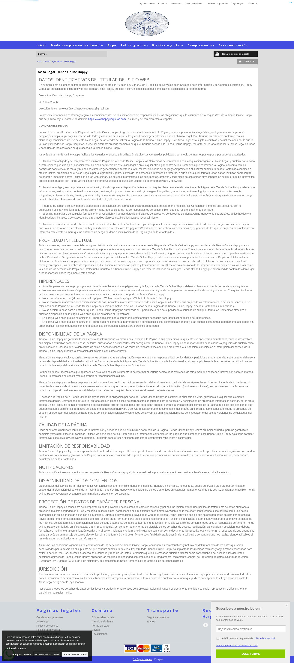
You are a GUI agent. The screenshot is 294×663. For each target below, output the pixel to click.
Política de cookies (47, 625)
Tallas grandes (134, 45)
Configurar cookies (142, 659)
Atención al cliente (102, 621)
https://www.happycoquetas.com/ (107, 119)
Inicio (42, 45)
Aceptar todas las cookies (75, 654)
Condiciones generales (217, 3)
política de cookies (16, 648)
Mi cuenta (252, 3)
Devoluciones (99, 633)
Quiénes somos (147, 3)
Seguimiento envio (158, 617)
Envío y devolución (194, 3)
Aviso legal (42, 621)
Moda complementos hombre (77, 45)
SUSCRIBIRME (251, 653)
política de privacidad (264, 638)
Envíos (96, 629)
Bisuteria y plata (168, 45)
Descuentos (176, 3)
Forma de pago (101, 625)
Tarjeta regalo (238, 3)
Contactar (162, 3)
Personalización (233, 45)
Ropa (112, 45)
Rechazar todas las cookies (46, 654)
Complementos (201, 45)
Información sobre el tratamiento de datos (236, 645)
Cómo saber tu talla (103, 617)
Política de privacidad (48, 629)
